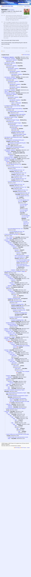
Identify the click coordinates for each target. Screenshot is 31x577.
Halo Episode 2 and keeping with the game (13, 137)
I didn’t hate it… (9, 351)
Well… (7, 385)
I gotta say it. (8, 384)
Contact (28, 447)
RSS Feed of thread (26, 54)
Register (28, 1)
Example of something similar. (14, 298)
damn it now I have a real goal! (22, 371)
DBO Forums (7, 3)
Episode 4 (6, 240)
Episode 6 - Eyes (8, 330)
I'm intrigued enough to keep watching (12, 105)
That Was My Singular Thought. (11, 117)
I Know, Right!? (9, 238)
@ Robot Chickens (13, 12)
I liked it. (6, 91)
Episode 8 (6, 350)
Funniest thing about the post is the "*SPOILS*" (16, 408)
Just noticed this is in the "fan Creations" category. (14, 271)
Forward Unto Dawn (8, 157)
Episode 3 (6, 160)
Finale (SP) (6, 411)
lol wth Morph (14, 128)
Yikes (12, 358)
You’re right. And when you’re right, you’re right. (19, 401)
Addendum (8, 404)
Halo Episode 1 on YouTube (10, 158)
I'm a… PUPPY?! (9, 237)
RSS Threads (23, 447)
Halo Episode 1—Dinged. (9, 337)
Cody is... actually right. (16, 102)
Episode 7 (6, 338)
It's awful (8, 145)
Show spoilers (21, 6)
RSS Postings (17, 447)
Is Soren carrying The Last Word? (11, 234)
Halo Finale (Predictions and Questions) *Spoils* (14, 389)
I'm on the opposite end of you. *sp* (13, 164)
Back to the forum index (7, 6)
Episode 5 (6, 274)
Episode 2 (8, 151)
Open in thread (27, 6)
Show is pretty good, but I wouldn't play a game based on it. (22, 266)
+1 (6, 162)
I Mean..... (15, 295)
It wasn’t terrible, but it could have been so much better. (17, 434)
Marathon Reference (10, 322)
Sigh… (7, 412)
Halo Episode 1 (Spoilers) (8, 57)
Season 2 (6, 328)
